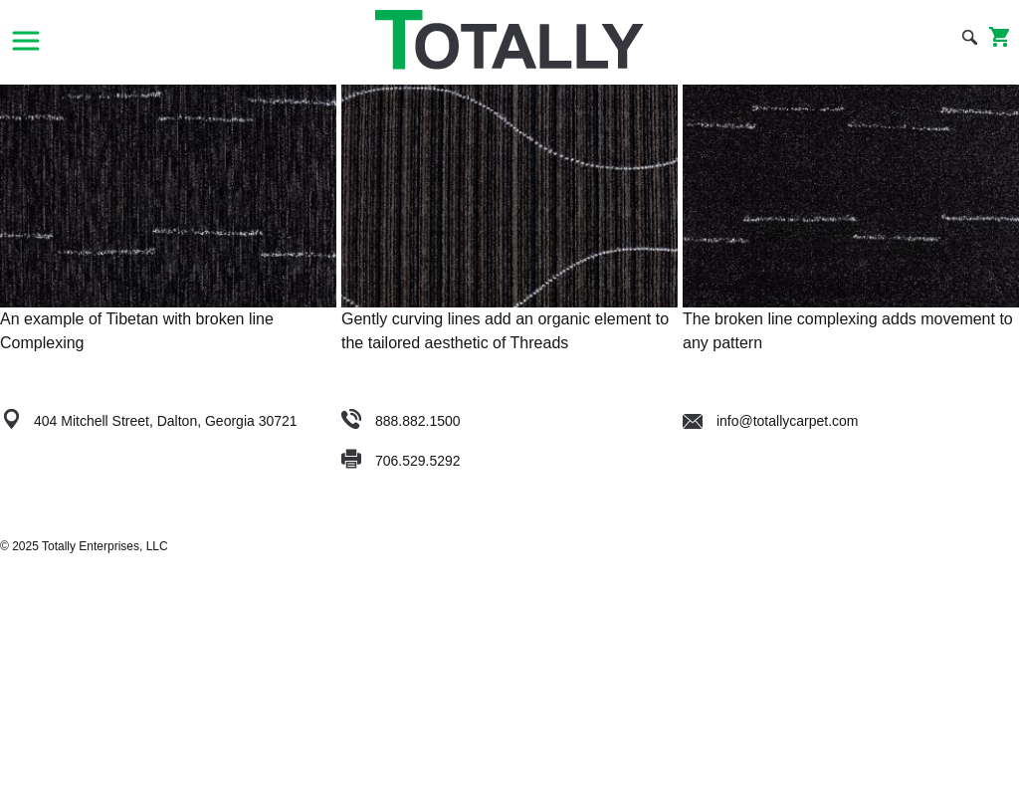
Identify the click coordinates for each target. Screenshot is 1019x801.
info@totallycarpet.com (771, 421)
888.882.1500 (418, 421)
